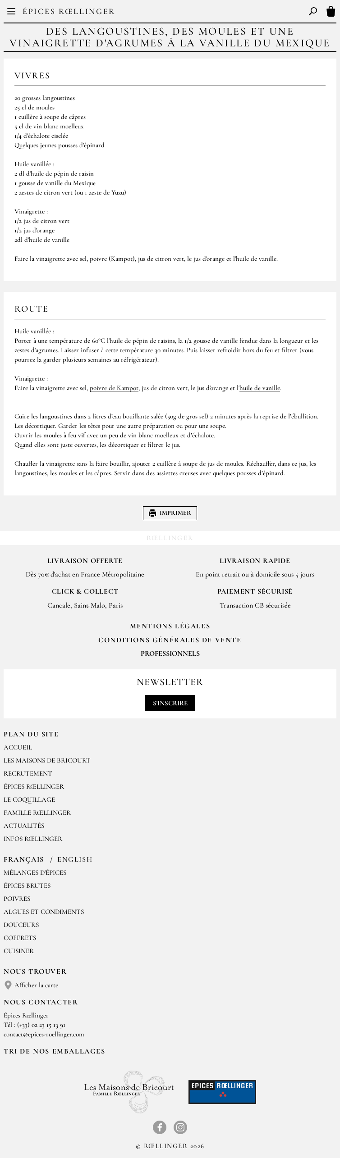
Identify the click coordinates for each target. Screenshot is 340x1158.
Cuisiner (19, 951)
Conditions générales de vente (169, 640)
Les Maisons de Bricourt (47, 760)
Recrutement (28, 773)
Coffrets (20, 938)
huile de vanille (259, 388)
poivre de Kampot (114, 388)
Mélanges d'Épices (35, 872)
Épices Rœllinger (69, 11)
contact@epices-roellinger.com (44, 1034)
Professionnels (170, 653)
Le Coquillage (29, 799)
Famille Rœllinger (37, 812)
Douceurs (21, 925)
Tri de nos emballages (55, 1051)
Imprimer (170, 513)
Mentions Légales (170, 626)
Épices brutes (27, 885)
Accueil (18, 747)
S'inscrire (170, 703)
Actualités (24, 826)
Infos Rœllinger (33, 839)
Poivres (17, 899)
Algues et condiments (44, 912)
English (74, 859)
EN (177, 13)
